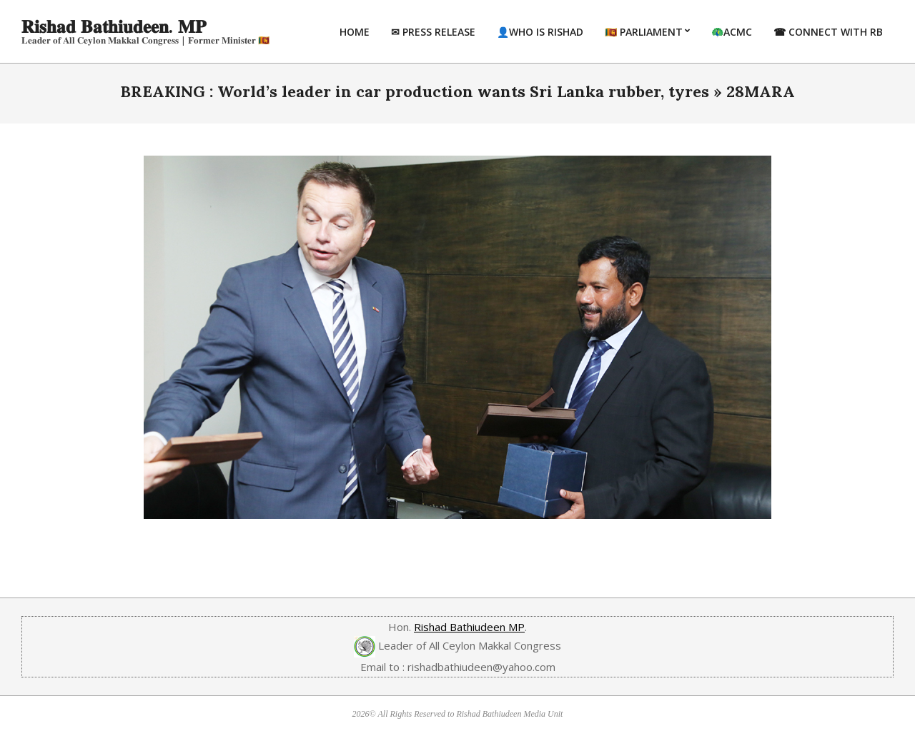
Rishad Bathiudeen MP (469, 627)
